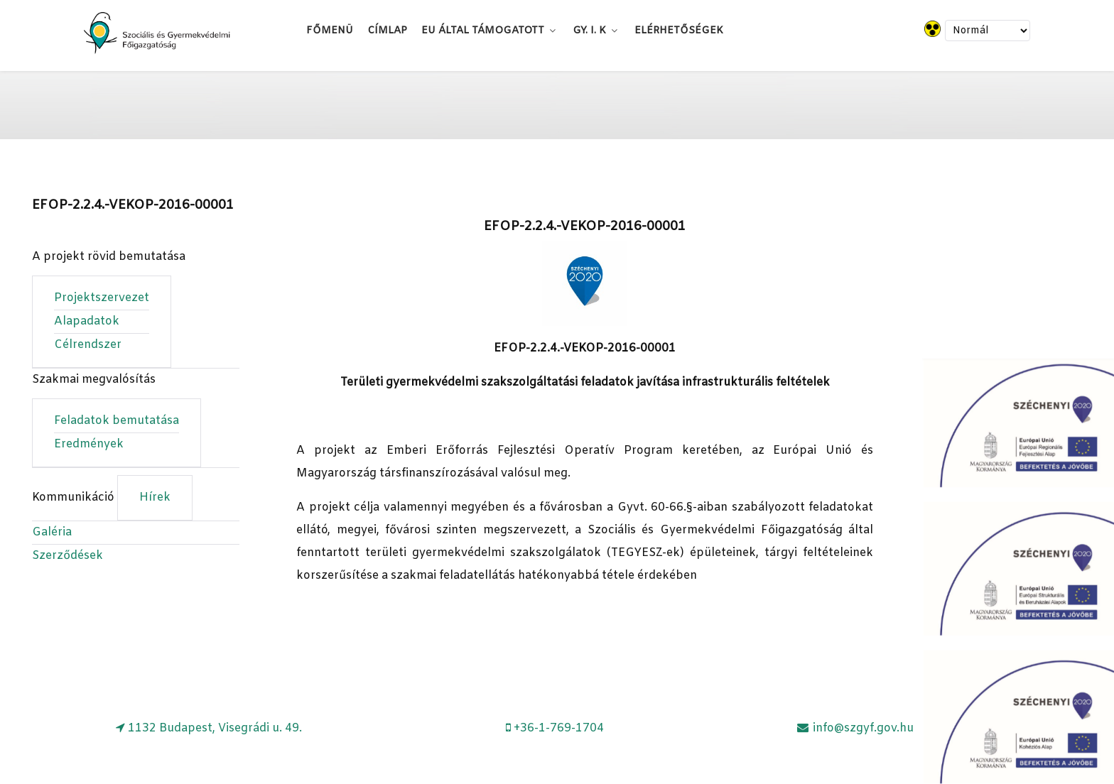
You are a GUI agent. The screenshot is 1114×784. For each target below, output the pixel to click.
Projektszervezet (101, 297)
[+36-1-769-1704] (555, 728)
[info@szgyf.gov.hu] (854, 728)
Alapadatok (86, 321)
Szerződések (67, 555)
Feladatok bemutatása (116, 420)
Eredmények (89, 444)
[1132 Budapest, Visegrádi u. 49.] (209, 728)
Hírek (155, 497)
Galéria (52, 532)
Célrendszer (87, 344)
